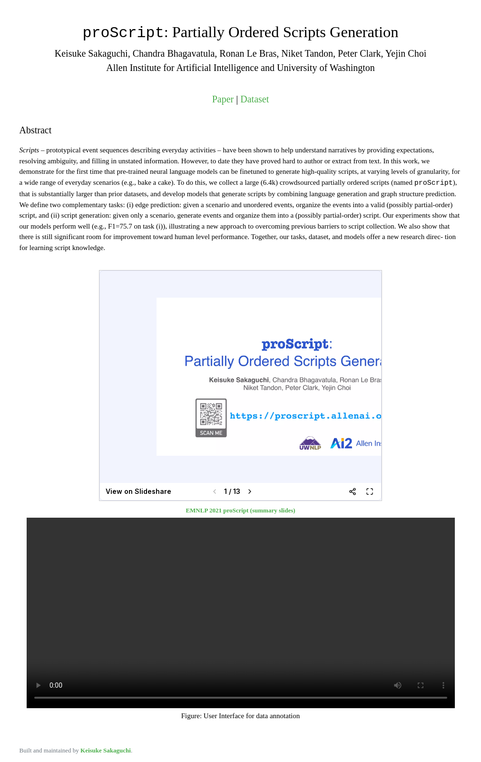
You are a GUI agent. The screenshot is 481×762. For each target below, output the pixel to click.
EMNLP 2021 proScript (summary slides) (240, 509)
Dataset (254, 98)
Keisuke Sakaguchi (105, 749)
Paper (223, 98)
